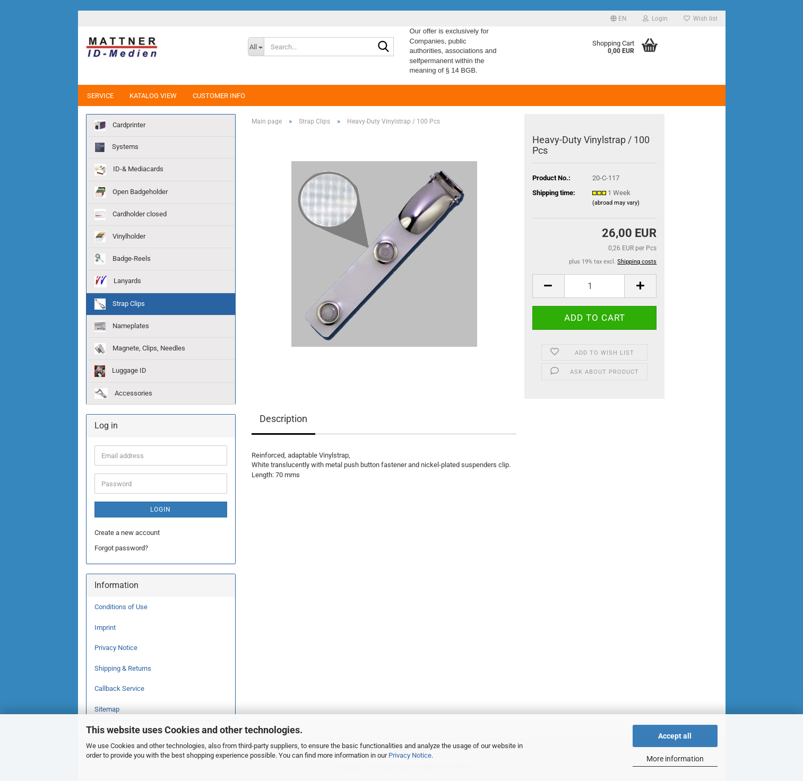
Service (100, 96)
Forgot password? (121, 548)
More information (675, 758)
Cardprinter (119, 125)
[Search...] (256, 46)
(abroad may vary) (616, 202)
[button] (618, 19)
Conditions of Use (121, 607)
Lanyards (117, 281)
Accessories (123, 393)
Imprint (105, 627)
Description (283, 418)
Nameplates (121, 326)
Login (160, 509)
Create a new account (127, 533)
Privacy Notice (409, 755)
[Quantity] (594, 286)
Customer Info (219, 96)
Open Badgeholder (131, 192)
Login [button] (655, 18)
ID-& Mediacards (128, 169)
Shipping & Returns (122, 668)
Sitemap (106, 709)
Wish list (701, 18)
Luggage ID (120, 371)
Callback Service (119, 688)
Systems (116, 147)
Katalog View (153, 96)
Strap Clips (119, 304)
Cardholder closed (130, 214)
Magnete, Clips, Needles (139, 348)
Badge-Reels (122, 259)
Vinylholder (119, 236)
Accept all (675, 736)
